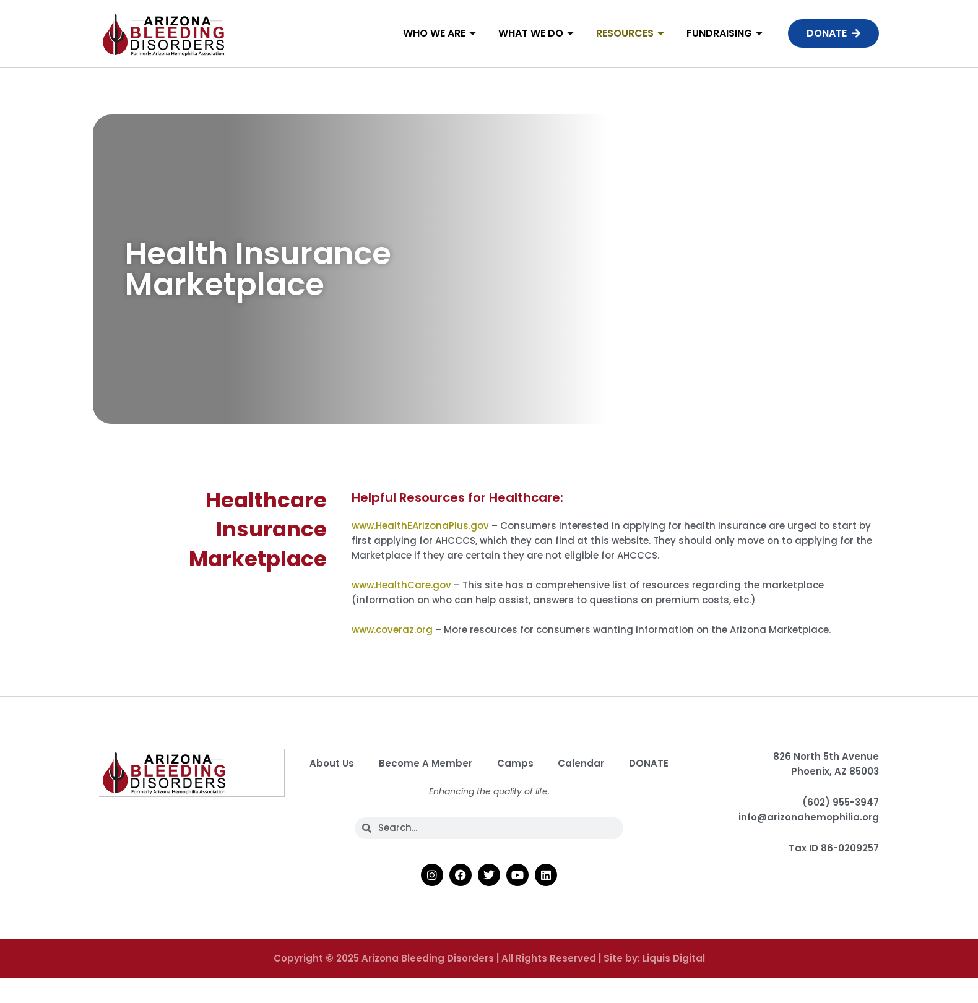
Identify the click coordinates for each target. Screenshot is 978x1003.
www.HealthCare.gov (403, 585)
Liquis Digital (674, 986)
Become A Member (457, 763)
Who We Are (439, 33)
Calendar (614, 763)
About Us (364, 763)
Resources (630, 33)
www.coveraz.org (392, 629)
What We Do (536, 33)
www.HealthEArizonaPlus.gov (420, 525)
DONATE (489, 791)
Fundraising (724, 33)
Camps (547, 763)
